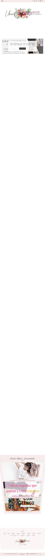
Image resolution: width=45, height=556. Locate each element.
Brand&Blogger (33, 553)
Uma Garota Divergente (12, 553)
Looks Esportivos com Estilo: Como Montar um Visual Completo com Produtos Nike (22, 44)
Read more (22, 48)
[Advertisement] (22, 29)
